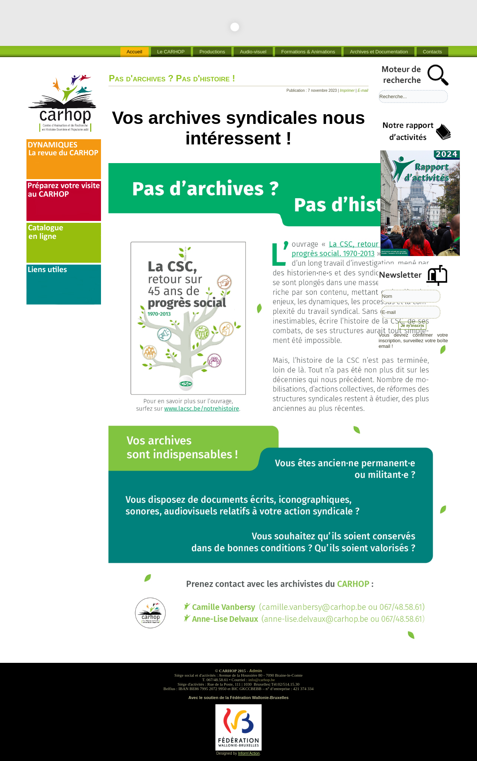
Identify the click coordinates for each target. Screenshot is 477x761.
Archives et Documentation (379, 51)
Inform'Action (249, 753)
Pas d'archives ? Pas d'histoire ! (172, 78)
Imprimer (348, 90)
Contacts (432, 51)
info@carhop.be (262, 679)
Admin (255, 670)
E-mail (363, 90)
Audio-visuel (253, 51)
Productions (212, 51)
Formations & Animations (308, 51)
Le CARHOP (171, 51)
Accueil (134, 51)
